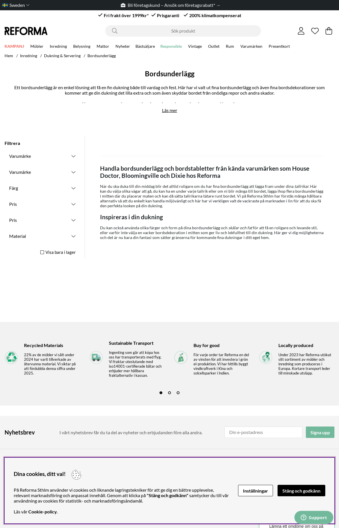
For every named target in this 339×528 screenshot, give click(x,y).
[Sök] (183, 31)
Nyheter (122, 46)
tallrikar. (301, 186)
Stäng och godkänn (301, 490)
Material (17, 236)
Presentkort (279, 46)
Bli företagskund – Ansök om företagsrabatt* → (173, 5)
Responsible (171, 46)
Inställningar (255, 490)
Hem (9, 55)
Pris (13, 204)
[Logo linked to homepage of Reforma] (26, 31)
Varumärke (20, 156)
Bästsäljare (145, 46)
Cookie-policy (42, 511)
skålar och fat (240, 227)
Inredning (58, 46)
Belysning (81, 46)
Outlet (214, 46)
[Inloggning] (301, 31)
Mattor (103, 46)
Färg (13, 188)
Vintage (195, 46)
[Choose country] (14, 5)
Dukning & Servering (62, 55)
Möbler (36, 46)
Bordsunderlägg (101, 55)
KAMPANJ (14, 46)
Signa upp (320, 432)
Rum (230, 46)
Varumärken (251, 46)
